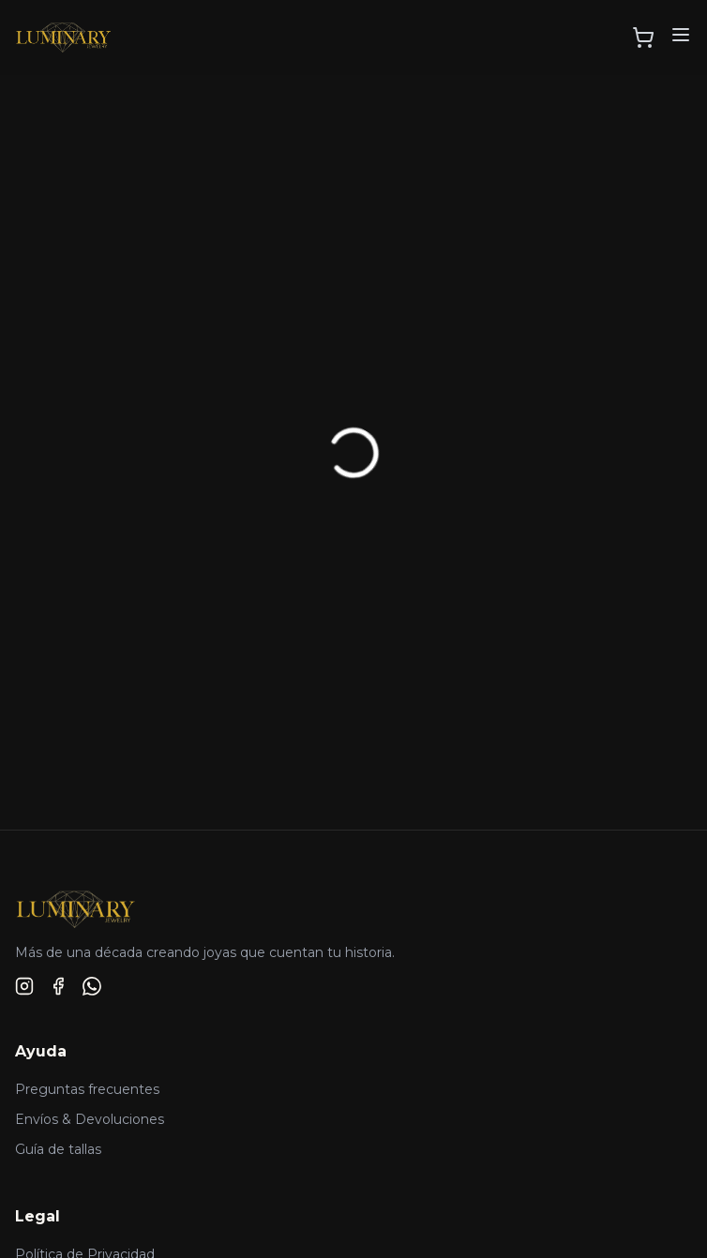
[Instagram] (24, 986)
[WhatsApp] (92, 986)
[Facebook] (58, 986)
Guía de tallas (58, 1149)
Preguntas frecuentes (87, 1089)
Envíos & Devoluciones (89, 1119)
